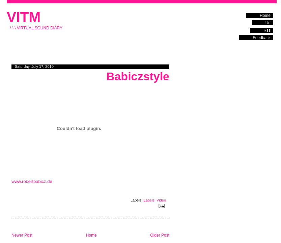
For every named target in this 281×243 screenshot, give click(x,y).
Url (268, 23)
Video (161, 200)
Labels (149, 200)
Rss (267, 30)
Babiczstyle (137, 76)
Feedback (262, 37)
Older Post (159, 235)
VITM (23, 17)
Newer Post (21, 235)
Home (265, 15)
